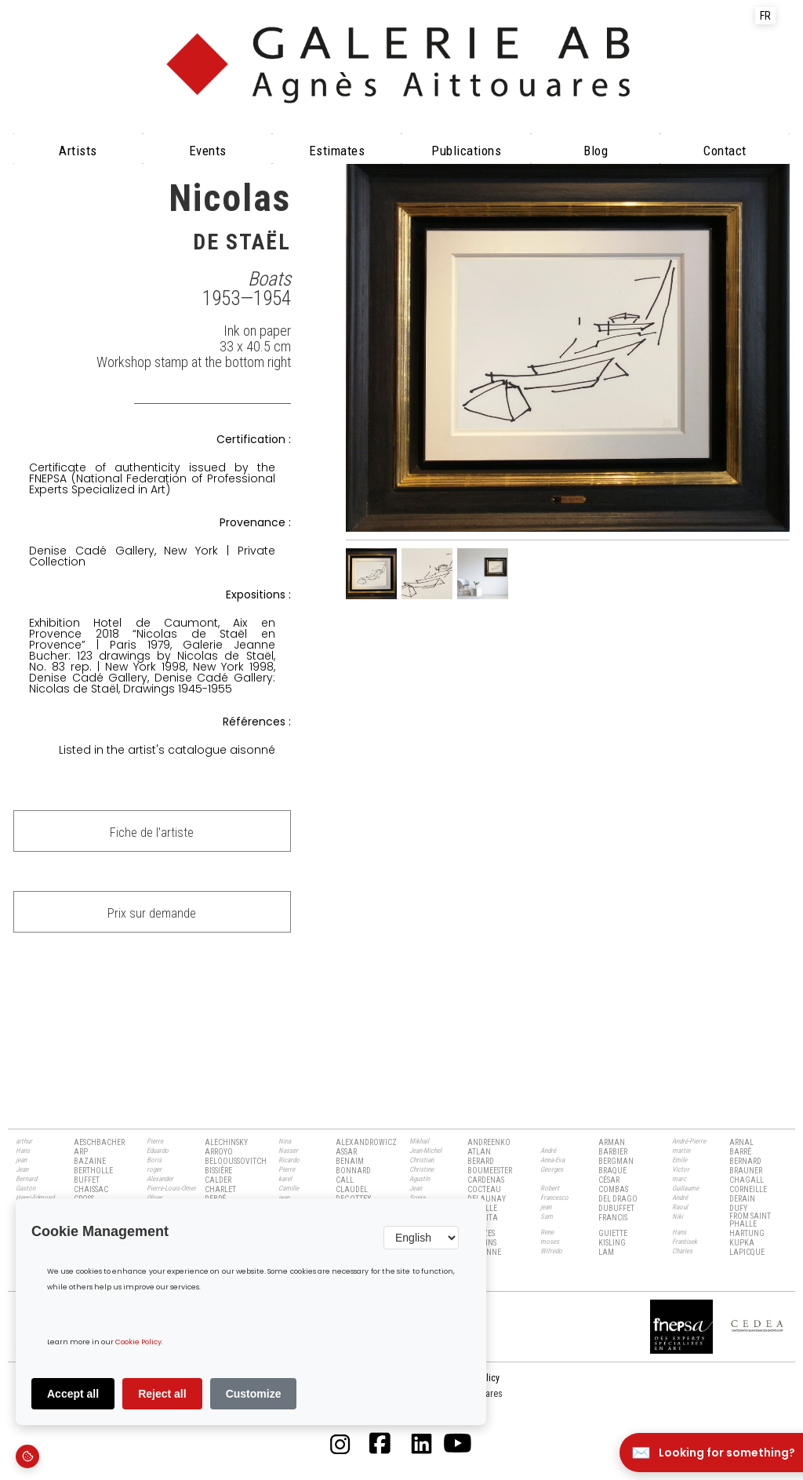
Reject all (162, 1393)
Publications (466, 150)
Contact (725, 150)
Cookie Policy (138, 1342)
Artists (78, 150)
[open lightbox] (568, 345)
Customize (254, 1393)
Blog (595, 150)
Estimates (337, 150)
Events (208, 150)
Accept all (73, 1393)
